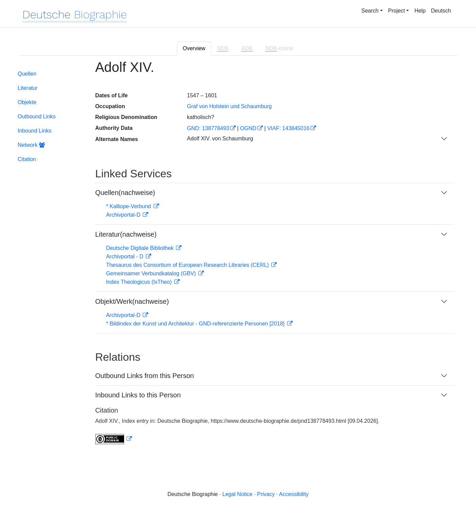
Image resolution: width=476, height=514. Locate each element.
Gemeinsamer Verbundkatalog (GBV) (151, 273)
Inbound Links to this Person (138, 395)
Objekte (27, 102)
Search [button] (370, 11)
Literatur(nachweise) (126, 234)
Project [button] (396, 11)
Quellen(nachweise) (125, 192)
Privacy (266, 494)
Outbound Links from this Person (144, 375)
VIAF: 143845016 (288, 128)
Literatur (28, 88)
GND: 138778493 (208, 128)
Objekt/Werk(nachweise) (132, 301)
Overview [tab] (194, 48)
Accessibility (294, 494)
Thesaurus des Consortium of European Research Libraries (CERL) (188, 265)
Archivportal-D (124, 215)
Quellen (27, 74)
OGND (248, 128)
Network (31, 145)
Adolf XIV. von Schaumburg (220, 138)
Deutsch (441, 11)
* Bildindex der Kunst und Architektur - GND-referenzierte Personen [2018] (196, 324)
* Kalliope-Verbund (129, 206)
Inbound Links (35, 131)
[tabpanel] (238, 256)
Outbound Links (37, 116)
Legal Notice (237, 494)
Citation (27, 159)
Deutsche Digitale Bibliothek (140, 248)
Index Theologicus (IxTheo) (139, 282)
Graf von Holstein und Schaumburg (229, 106)
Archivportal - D (125, 256)
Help (419, 11)
